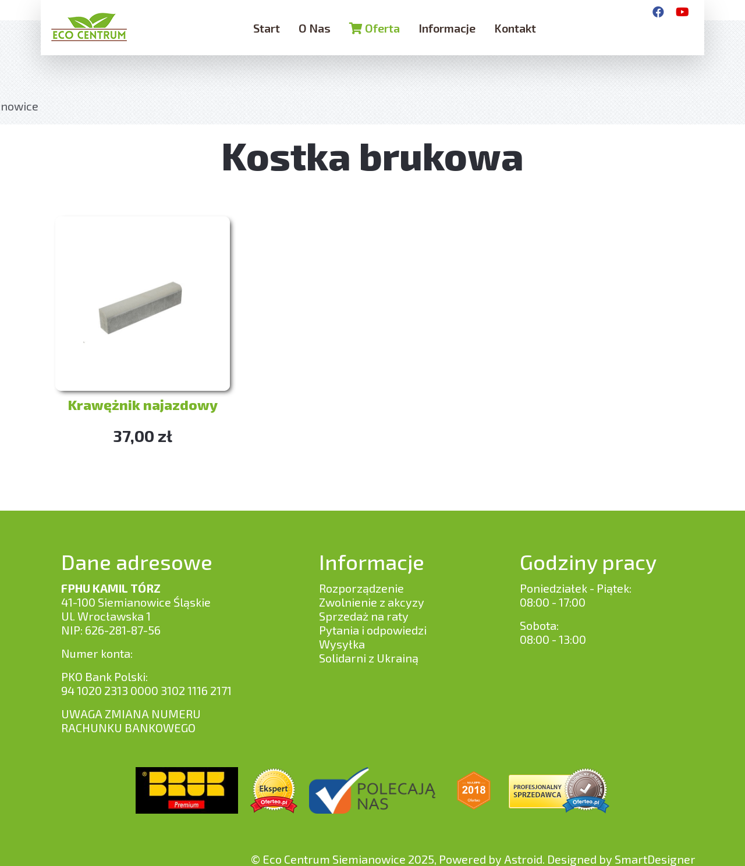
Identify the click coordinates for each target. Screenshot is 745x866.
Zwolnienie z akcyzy (371, 602)
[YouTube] (682, 12)
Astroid (523, 859)
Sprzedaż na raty (364, 616)
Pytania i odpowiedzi (373, 630)
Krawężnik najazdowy (143, 404)
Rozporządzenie (361, 588)
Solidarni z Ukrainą (368, 658)
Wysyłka (342, 644)
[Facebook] (658, 12)
